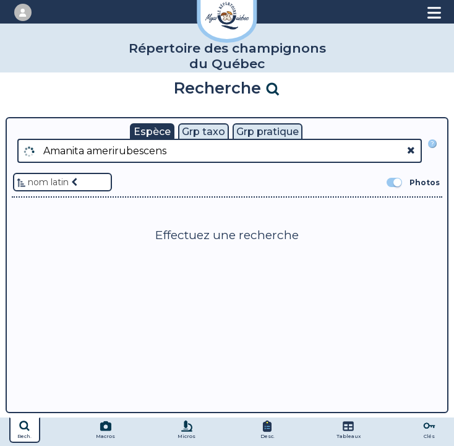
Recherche (227, 87)
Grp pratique (267, 132)
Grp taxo (203, 132)
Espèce (152, 132)
